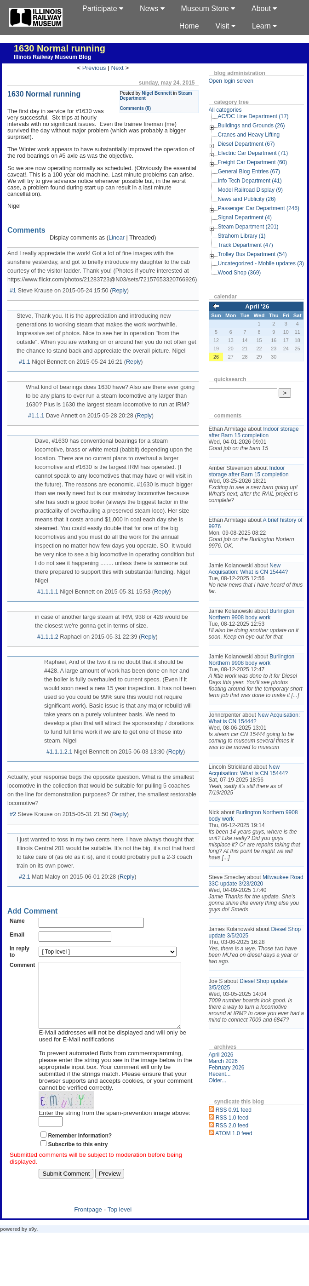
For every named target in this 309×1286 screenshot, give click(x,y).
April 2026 (221, 1055)
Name (17, 921)
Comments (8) (135, 108)
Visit (225, 26)
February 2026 (227, 1067)
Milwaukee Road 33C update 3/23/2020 (256, 880)
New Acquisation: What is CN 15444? (248, 568)
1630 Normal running (59, 48)
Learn (264, 26)
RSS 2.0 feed (232, 1125)
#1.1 (24, 362)
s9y (32, 1243)
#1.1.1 (36, 415)
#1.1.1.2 (47, 637)
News (152, 8)
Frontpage (88, 1223)
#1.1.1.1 (47, 592)
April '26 (257, 306)
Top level (120, 1223)
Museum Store (208, 8)
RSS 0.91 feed (234, 1110)
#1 (13, 290)
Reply (119, 290)
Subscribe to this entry (78, 1158)
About (264, 8)
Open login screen (231, 81)
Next (117, 67)
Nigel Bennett (157, 93)
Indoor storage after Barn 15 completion (254, 432)
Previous (94, 67)
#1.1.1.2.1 (59, 752)
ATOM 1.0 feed (233, 1133)
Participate (102, 8)
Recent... (220, 1074)
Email (17, 935)
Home (189, 26)
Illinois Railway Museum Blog (52, 57)
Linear (117, 237)
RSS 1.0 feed (232, 1118)
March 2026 (223, 1061)
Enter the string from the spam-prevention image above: (114, 1126)
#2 (13, 814)
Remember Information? (80, 1149)
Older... (218, 1080)
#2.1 (24, 877)
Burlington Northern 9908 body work (252, 614)
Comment (22, 965)
